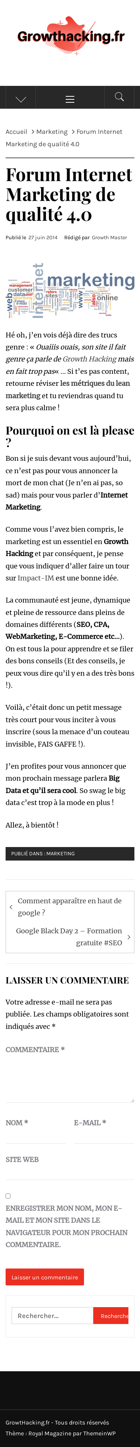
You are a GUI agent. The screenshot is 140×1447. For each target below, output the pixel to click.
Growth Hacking (89, 359)
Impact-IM (36, 578)
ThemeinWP (99, 1433)
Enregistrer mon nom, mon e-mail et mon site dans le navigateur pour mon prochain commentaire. (66, 1226)
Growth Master (109, 237)
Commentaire (35, 1049)
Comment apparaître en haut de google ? (70, 907)
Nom (17, 1123)
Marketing (60, 853)
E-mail (90, 1123)
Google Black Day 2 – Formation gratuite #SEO (69, 937)
